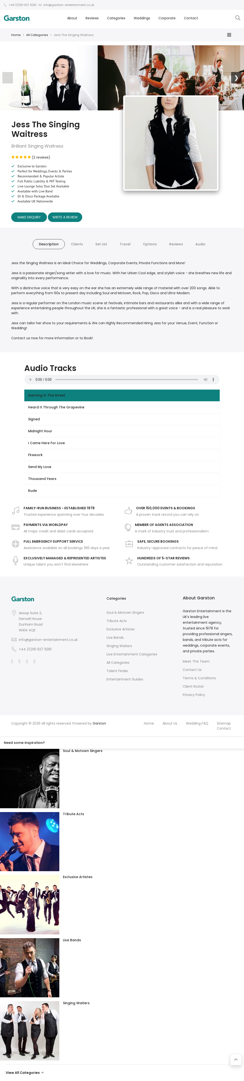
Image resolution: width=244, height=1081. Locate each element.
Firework (35, 455)
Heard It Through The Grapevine (56, 407)
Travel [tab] (125, 244)
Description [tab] (49, 244)
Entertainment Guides (125, 679)
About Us (170, 723)
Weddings (142, 18)
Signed (34, 419)
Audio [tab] (200, 244)
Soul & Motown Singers (125, 612)
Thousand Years (42, 478)
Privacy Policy (194, 694)
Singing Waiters (119, 645)
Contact (191, 18)
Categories (116, 18)
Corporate (167, 18)
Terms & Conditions (199, 678)
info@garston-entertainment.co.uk (48, 639)
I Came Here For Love (46, 443)
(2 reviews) (30, 157)
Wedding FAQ (197, 723)
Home (16, 35)
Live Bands (115, 637)
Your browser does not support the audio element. (121, 379)
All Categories (37, 35)
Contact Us (192, 669)
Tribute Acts (117, 620)
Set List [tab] (101, 244)
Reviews (92, 18)
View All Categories (25, 1072)
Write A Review (65, 217)
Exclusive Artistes (121, 629)
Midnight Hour (40, 431)
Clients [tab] (77, 244)
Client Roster (193, 686)
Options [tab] (150, 244)
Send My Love (39, 466)
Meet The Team (196, 661)
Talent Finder (117, 671)
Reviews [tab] (176, 244)
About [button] (72, 18)
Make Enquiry (29, 217)
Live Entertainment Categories (132, 654)
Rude (32, 490)
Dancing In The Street (46, 395)
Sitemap (224, 723)
